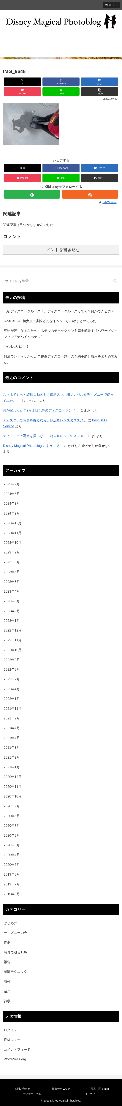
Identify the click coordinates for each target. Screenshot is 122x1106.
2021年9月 (12, 718)
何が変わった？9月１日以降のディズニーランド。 (41, 410)
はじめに (10, 923)
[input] (61, 281)
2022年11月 (13, 640)
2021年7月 (12, 728)
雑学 (7, 1001)
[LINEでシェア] (61, 91)
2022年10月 (13, 650)
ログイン (10, 1030)
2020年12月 (13, 777)
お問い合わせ (22, 1088)
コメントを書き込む (61, 249)
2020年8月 (12, 816)
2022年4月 (12, 689)
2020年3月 (12, 865)
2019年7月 (12, 884)
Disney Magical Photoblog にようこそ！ (33, 446)
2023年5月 (12, 582)
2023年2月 (12, 611)
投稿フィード (14, 1040)
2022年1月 (12, 699)
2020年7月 (12, 825)
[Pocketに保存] (22, 91)
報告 (7, 962)
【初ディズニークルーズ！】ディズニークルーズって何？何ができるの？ (59, 311)
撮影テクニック (15, 972)
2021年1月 (12, 767)
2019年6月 (12, 894)
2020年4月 (12, 855)
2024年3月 (12, 503)
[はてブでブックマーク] (99, 81)
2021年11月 (13, 709)
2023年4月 (12, 591)
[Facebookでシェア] (61, 81)
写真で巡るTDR (15, 952)
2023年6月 (12, 572)
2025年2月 (12, 484)
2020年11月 (13, 787)
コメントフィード (17, 1049)
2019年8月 (12, 874)
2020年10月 (13, 796)
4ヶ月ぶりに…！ (16, 346)
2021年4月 (12, 738)
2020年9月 (12, 806)
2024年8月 (12, 494)
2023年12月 (13, 523)
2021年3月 (12, 747)
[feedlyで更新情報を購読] (32, 194)
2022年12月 (13, 630)
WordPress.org (15, 1059)
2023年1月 (12, 621)
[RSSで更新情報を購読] (90, 194)
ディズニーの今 (15, 933)
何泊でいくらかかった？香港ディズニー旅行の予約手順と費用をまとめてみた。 (61, 359)
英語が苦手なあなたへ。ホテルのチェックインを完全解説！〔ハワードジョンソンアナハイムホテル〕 (61, 333)
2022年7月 (12, 679)
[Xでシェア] (22, 81)
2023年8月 (12, 562)
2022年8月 (12, 669)
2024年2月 (12, 513)
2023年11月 (13, 533)
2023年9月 (12, 552)
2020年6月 (12, 835)
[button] (99, 91)
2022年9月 (12, 660)
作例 (7, 942)
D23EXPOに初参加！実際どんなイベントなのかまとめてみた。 (52, 321)
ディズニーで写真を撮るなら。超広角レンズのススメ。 (45, 420)
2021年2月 (12, 757)
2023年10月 (13, 543)
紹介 (7, 991)
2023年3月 (12, 601)
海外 (7, 981)
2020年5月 (12, 845)
